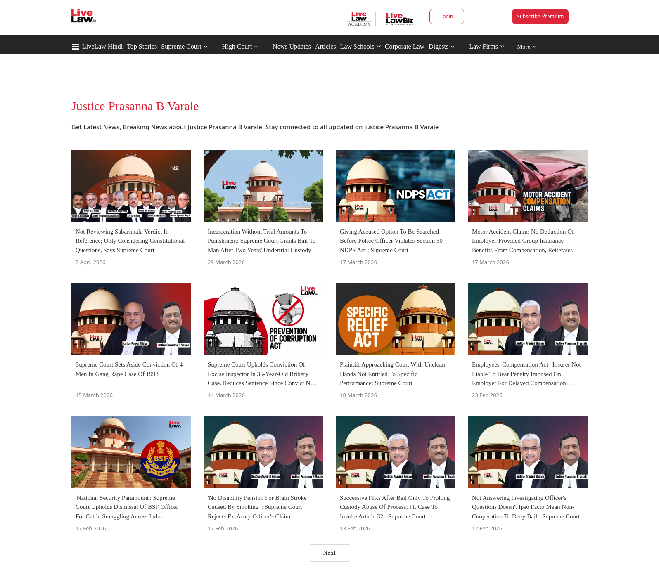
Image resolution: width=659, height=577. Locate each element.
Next (329, 553)
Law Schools (360, 46)
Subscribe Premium (540, 16)
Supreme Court (181, 46)
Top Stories (142, 46)
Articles (325, 46)
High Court (237, 46)
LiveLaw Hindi (102, 46)
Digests (438, 46)
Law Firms (486, 46)
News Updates (292, 46)
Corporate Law (404, 46)
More (526, 47)
